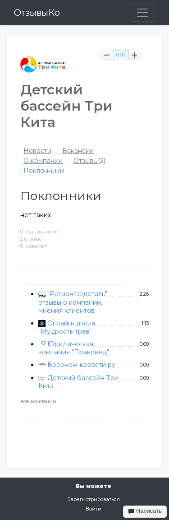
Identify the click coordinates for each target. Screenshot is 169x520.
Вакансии (78, 151)
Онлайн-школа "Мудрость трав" (66, 327)
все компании (38, 401)
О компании (43, 161)
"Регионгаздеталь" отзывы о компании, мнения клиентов (72, 302)
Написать (145, 511)
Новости (37, 151)
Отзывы (85, 161)
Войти (93, 509)
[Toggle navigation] (142, 13)
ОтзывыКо (37, 12)
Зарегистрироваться (94, 499)
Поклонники (43, 171)
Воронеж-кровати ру (81, 365)
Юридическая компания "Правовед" (73, 348)
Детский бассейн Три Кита (78, 382)
